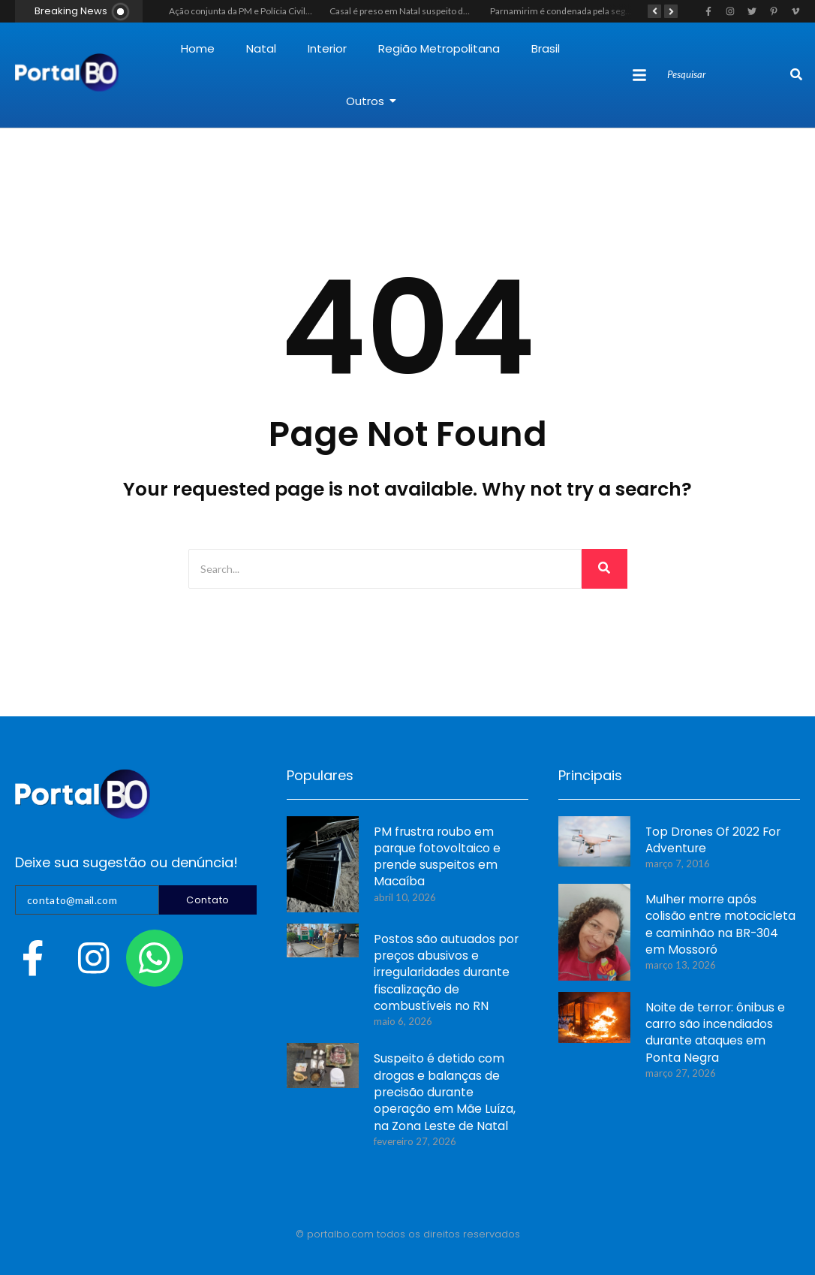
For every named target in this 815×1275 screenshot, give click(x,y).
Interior (327, 48)
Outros (371, 101)
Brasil (545, 48)
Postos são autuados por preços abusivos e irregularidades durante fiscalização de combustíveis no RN (445, 974)
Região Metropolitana (439, 48)
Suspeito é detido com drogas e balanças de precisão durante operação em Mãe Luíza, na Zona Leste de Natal (442, 1093)
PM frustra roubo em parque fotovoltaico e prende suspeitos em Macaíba (436, 858)
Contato (208, 900)
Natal (261, 48)
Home (198, 48)
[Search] (726, 75)
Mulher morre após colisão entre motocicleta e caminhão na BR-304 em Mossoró (718, 926)
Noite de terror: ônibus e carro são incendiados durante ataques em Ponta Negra (712, 1034)
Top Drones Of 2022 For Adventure (709, 841)
